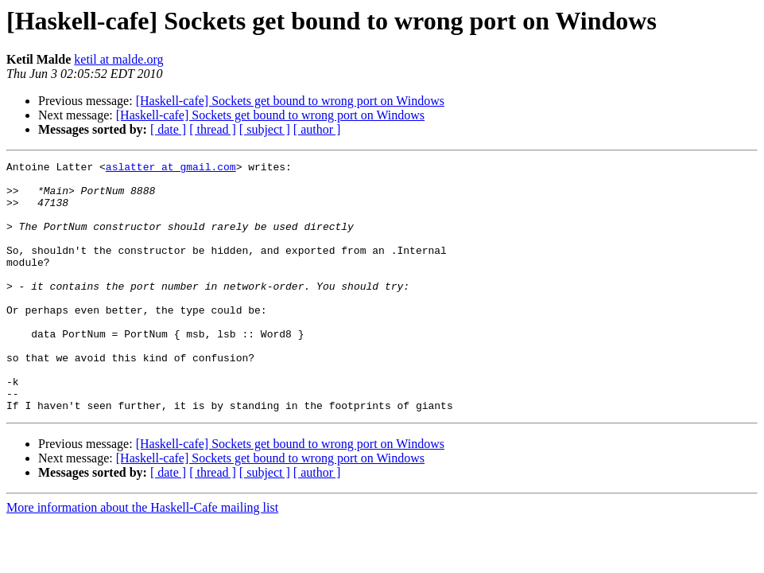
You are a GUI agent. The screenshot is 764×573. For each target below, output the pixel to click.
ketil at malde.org (118, 59)
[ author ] (317, 129)
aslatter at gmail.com (171, 169)
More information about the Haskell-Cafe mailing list (142, 557)
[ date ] (168, 129)
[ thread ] (212, 129)
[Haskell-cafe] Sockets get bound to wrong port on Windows (290, 100)
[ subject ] (264, 129)
